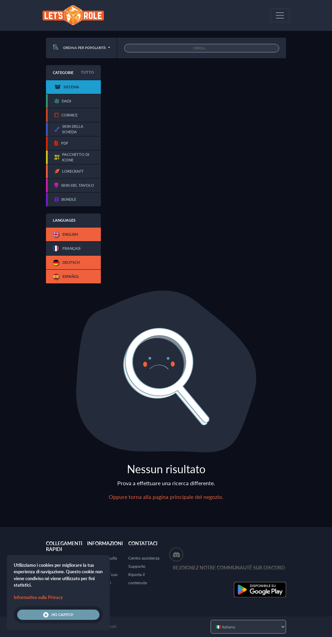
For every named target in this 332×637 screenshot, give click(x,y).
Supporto (136, 566)
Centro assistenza (143, 558)
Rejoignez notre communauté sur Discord (229, 568)
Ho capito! (58, 614)
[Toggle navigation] (279, 15)
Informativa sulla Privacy (38, 597)
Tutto (87, 72)
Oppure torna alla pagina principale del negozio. (166, 496)
